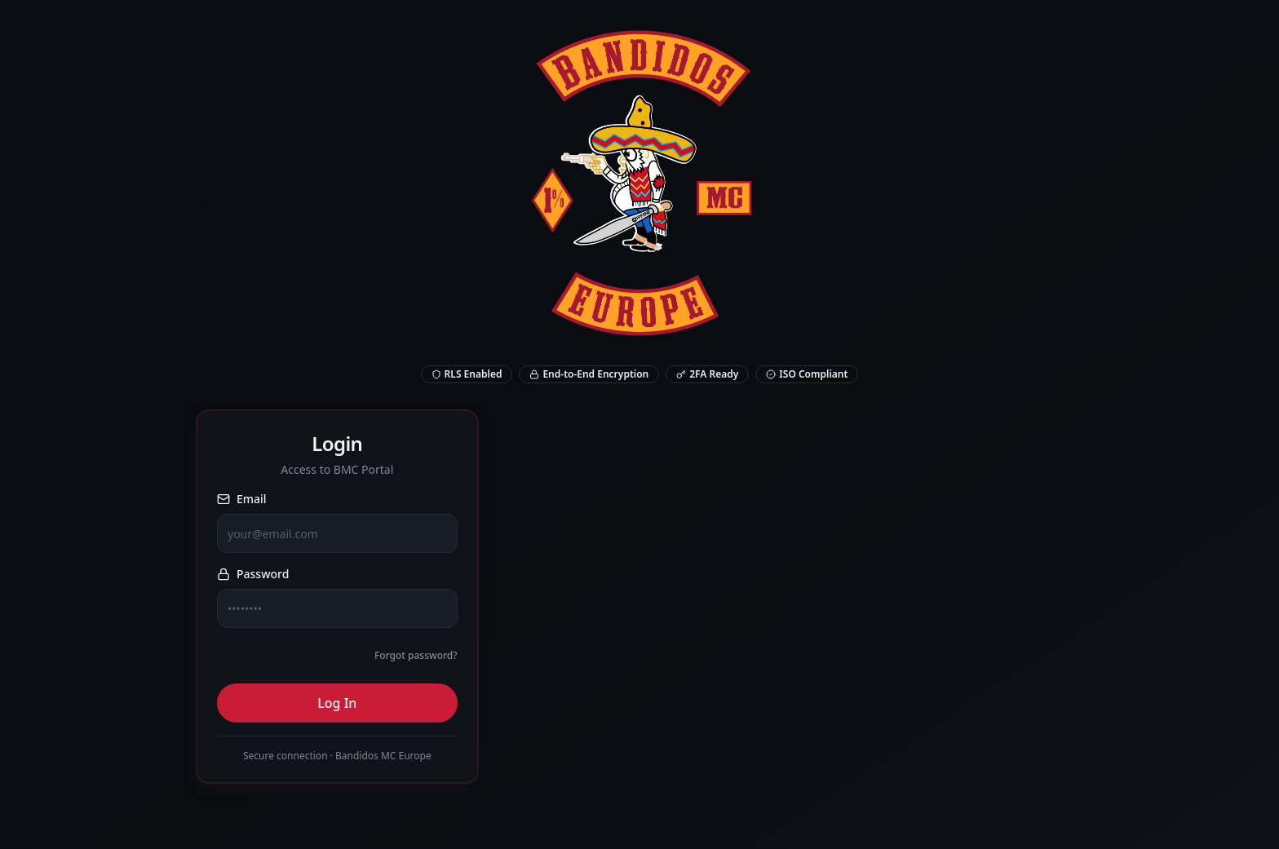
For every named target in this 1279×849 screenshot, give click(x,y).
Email (242, 498)
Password (253, 573)
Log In (336, 703)
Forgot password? (416, 655)
